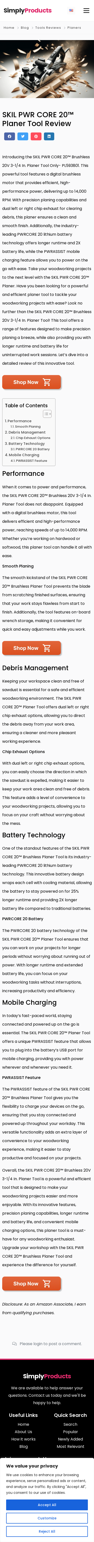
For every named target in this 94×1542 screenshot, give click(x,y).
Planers (74, 28)
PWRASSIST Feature (31, 460)
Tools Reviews (48, 28)
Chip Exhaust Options (33, 438)
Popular (70, 1432)
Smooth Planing (27, 426)
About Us (23, 1432)
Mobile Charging (24, 454)
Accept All (47, 1504)
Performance (19, 421)
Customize (47, 1518)
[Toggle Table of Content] (44, 414)
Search (70, 1424)
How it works (23, 1439)
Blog (25, 28)
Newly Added (70, 1439)
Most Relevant (70, 1446)
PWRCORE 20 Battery (33, 449)
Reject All (47, 1531)
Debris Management (27, 432)
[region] (47, 1500)
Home (9, 28)
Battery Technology (27, 443)
